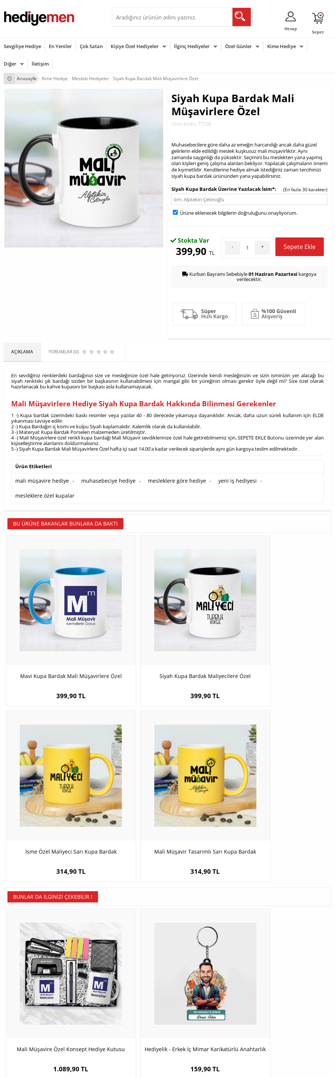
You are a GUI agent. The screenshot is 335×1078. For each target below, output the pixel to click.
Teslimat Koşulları (22, 892)
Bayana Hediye (131, 994)
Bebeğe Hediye (131, 1016)
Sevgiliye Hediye (22, 46)
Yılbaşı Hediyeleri (21, 1005)
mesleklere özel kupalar (270, 479)
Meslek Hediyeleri (134, 948)
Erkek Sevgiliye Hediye (250, 926)
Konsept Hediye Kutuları (251, 892)
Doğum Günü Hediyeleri (29, 994)
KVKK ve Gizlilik (19, 937)
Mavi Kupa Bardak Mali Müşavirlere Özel (44, 609)
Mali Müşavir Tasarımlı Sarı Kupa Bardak (290, 609)
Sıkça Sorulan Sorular (26, 948)
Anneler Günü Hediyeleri (29, 1016)
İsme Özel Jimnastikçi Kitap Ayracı (208, 760)
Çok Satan (91, 46)
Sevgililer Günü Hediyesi (29, 983)
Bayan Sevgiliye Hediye (251, 937)
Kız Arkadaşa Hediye (137, 914)
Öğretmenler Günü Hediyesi (33, 1027)
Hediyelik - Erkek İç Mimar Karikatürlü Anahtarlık (126, 760)
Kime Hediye (281, 46)
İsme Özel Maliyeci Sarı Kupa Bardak (208, 609)
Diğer (10, 63)
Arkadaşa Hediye (133, 1027)
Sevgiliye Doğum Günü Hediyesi (260, 914)
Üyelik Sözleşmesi (22, 903)
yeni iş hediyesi (214, 479)
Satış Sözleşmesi (21, 914)
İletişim (40, 63)
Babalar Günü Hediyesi (27, 1039)
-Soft (128, 1068)
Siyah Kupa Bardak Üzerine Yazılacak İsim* (223, 189)
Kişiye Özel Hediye (135, 892)
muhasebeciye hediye (99, 479)
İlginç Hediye (129, 1039)
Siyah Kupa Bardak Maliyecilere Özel (126, 609)
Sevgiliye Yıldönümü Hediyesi (257, 948)
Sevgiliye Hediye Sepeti (251, 903)
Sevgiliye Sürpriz (133, 937)
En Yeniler (60, 46)
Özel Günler (238, 46)
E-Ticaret (145, 1068)
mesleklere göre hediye (160, 479)
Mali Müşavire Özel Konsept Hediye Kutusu (44, 760)
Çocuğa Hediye (131, 1005)
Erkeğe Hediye (131, 983)
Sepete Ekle (300, 249)
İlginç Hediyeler (192, 46)
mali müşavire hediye (38, 479)
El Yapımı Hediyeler (136, 926)
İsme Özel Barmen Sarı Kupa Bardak (290, 760)
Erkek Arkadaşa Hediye (140, 903)
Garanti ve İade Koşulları (29, 926)
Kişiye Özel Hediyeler (135, 46)
